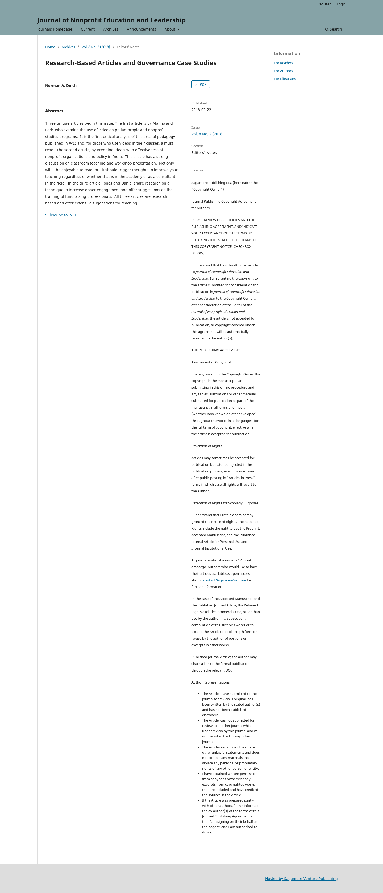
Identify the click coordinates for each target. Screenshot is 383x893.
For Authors (283, 70)
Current (88, 29)
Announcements (141, 29)
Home (50, 46)
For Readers (283, 62)
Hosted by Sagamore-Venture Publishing (301, 878)
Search (333, 29)
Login (341, 4)
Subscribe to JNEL (61, 214)
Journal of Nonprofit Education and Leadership (111, 19)
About (170, 29)
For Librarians (285, 78)
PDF (202, 84)
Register (324, 4)
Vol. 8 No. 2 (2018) (96, 46)
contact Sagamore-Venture (224, 580)
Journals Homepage (54, 29)
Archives (110, 29)
